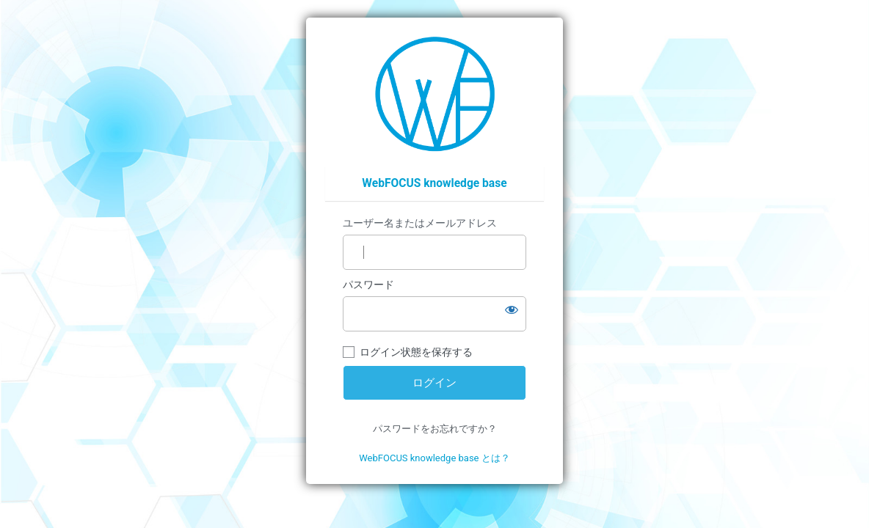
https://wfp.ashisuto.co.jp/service (435, 94)
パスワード (368, 284)
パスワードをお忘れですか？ (435, 428)
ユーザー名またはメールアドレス (420, 223)
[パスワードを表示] (511, 309)
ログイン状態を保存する (416, 352)
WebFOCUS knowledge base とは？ (434, 457)
